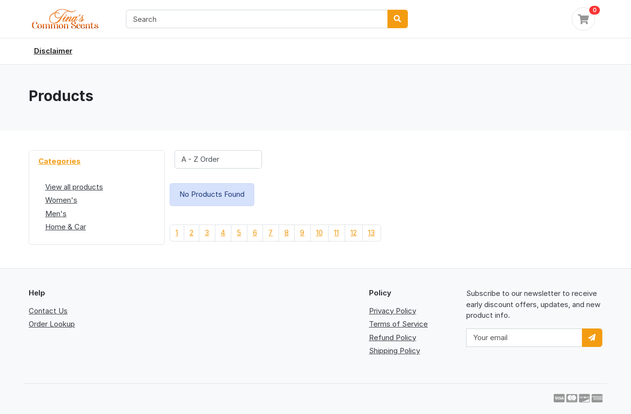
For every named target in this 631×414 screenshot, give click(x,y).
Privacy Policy (392, 310)
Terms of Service (398, 323)
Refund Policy (392, 337)
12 (354, 232)
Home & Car (65, 226)
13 (371, 232)
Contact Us (48, 310)
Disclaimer (53, 50)
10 (319, 232)
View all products (74, 186)
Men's (56, 213)
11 (336, 232)
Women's (61, 200)
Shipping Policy (394, 350)
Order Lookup (52, 323)
